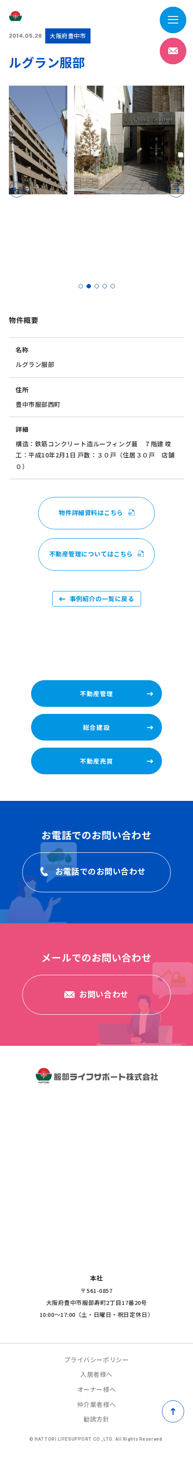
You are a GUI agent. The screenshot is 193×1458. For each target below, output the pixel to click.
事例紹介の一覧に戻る (102, 598)
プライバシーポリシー (96, 1359)
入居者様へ (96, 1374)
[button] (17, 189)
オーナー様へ (96, 1389)
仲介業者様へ (96, 1404)
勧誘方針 (96, 1419)
